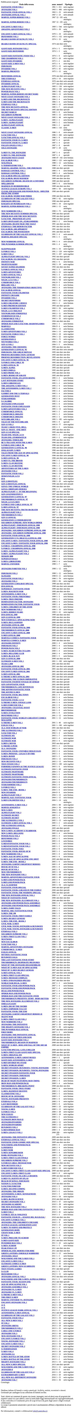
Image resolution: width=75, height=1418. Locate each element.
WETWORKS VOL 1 (10, 342)
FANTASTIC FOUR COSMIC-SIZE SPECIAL (20, 1142)
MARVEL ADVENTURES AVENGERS (17, 947)
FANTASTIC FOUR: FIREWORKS (15, 597)
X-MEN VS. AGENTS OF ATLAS (14, 1178)
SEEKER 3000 (7, 556)
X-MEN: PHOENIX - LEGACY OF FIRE (18, 754)
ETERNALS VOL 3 (9, 931)
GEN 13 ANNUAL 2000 (10, 659)
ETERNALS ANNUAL (10, 81)
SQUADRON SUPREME (11, 115)
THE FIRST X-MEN (9, 1297)
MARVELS (6, 326)
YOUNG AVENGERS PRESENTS (15, 1099)
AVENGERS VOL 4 (9, 1197)
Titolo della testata (26, 4)
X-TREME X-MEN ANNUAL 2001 (15, 677)
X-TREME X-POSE (9, 746)
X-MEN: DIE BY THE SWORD (14, 1006)
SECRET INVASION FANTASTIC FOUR (18, 1073)
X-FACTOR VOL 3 (9, 944)
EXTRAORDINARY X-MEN (13, 1375)
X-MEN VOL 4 (7, 1351)
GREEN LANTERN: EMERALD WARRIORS (20, 1253)
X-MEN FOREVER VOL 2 (12, 1168)
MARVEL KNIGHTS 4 (10, 807)
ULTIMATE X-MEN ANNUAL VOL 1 (16, 823)
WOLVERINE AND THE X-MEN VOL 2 (17, 1367)
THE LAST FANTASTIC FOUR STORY (17, 960)
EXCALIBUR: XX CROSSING (14, 259)
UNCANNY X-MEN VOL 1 (12, 27)
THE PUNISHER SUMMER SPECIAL (17, 244)
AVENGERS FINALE (10, 828)
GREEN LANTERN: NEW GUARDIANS (18, 1266)
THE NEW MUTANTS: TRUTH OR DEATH (19, 510)
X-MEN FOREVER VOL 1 (12, 705)
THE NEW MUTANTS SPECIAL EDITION (19, 110)
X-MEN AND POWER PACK (13, 880)
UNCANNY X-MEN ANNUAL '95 (15, 360)
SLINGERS (6, 576)
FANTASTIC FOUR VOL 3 (12, 579)
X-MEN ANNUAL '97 (10, 507)
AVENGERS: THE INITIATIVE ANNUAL (18, 1035)
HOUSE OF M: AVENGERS (12, 1096)
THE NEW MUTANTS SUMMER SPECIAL (19, 214)
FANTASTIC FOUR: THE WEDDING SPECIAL (21, 893)
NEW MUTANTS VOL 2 (11, 761)
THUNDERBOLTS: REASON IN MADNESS (19, 1042)
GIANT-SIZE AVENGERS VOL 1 (14, 49)
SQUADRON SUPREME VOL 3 (14, 1160)
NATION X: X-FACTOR (11, 1184)
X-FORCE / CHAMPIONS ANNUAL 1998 (18, 546)
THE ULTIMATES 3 (9, 1117)
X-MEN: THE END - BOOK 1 (13, 790)
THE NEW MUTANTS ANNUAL (14, 107)
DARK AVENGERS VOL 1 (12, 1155)
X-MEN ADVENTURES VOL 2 (14, 331)
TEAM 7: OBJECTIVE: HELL (14, 427)
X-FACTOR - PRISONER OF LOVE (16, 219)
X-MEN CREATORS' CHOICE (14, 303)
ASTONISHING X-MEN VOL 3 (14, 805)
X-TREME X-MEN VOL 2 (12, 1295)
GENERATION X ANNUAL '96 (14, 448)
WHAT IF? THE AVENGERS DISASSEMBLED (20, 965)
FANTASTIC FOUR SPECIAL (13, 888)
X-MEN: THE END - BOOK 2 (13, 862)
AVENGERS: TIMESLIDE (12, 440)
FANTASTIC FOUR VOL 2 (12, 474)
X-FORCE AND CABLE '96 (12, 445)
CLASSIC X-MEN (8, 128)
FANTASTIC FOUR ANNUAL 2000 (15, 628)
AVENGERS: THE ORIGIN (12, 1191)
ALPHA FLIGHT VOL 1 (11, 86)
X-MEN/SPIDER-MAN (10, 1130)
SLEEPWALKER (8, 249)
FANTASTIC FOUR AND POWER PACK (18, 986)
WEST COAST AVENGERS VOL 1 (15, 97)
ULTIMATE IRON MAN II (12, 1119)
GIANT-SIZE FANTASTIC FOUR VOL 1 (18, 56)
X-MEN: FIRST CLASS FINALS (14, 1158)
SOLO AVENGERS (9, 148)
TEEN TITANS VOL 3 (10, 764)
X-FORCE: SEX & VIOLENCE (14, 1215)
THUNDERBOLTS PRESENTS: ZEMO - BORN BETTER (25, 999)
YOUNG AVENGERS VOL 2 (13, 1341)
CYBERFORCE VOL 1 (10, 282)
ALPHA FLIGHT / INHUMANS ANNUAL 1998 (20, 525)
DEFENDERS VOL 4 (9, 1274)
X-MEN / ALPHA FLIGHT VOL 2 (15, 551)
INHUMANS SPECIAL (10, 201)
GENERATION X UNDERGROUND (16, 520)
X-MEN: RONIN (8, 756)
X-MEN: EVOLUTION (10, 713)
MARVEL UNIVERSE (10, 564)
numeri (60, 4)
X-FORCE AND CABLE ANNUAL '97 (16, 505)
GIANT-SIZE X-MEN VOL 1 (13, 64)
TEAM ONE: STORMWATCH (13, 437)
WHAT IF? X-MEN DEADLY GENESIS (17, 970)
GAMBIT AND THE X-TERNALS (15, 393)
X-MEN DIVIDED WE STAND (13, 1063)
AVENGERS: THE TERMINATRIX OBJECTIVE (21, 288)
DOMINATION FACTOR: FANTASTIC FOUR (20, 604)
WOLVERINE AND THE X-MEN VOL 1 (17, 1259)
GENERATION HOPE (10, 1230)
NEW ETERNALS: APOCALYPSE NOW (18, 620)
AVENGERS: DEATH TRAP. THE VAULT (18, 224)
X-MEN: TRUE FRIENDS (12, 599)
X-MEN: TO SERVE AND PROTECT (16, 1228)
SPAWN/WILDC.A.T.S (10, 476)
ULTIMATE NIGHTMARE (12, 772)
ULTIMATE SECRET (10, 815)
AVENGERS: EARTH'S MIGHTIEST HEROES (20, 864)
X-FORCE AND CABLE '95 (12, 362)
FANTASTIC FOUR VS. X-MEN (14, 140)
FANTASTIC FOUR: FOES (12, 849)
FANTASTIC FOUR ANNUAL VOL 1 (16, 12)
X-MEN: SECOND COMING (13, 1189)
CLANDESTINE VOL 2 (11, 1094)
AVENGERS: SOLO (9, 1256)
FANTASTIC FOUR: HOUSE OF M (15, 851)
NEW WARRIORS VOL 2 (11, 609)
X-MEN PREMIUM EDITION (13, 306)
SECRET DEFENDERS (11, 300)
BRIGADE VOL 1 (8, 285)
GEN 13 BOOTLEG (9, 481)
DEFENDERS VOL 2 (9, 715)
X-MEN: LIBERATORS (11, 561)
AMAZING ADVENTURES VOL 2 (15, 29)
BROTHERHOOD (8, 710)
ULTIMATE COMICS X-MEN (13, 1264)
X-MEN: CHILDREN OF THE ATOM (16, 607)
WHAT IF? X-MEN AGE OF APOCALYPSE (19, 968)
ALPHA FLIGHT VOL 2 (11, 512)
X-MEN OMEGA (8, 370)
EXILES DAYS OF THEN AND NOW (16, 1037)
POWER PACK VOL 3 (10, 836)
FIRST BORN (7, 1032)
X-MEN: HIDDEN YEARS (12, 612)
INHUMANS (6, 66)
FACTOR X (6, 391)
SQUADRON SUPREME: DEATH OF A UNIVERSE (22, 181)
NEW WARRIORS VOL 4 (11, 1022)
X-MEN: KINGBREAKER (12, 1153)
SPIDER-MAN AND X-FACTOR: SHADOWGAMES (22, 324)
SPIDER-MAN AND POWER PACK (16, 993)
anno (54, 4)
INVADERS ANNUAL (10, 84)
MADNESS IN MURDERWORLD (15, 186)
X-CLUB (4, 1271)
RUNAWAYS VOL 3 (9, 1127)
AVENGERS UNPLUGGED (12, 404)
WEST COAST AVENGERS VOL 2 (15, 117)
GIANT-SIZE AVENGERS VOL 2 (14, 1040)
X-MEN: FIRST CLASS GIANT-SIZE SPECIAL (21, 1052)
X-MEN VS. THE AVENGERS (13, 153)
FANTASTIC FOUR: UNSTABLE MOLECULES (21, 751)
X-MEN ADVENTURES (11, 272)
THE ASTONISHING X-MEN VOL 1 (16, 388)
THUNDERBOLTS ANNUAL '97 (14, 499)
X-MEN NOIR (7, 1150)
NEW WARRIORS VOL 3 (11, 854)
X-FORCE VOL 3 (8, 1112)
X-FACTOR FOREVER (11, 1186)
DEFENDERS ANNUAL (11, 76)
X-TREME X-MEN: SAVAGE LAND (16, 702)
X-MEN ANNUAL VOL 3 (11, 973)
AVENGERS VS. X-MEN (11, 1289)
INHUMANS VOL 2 (9, 573)
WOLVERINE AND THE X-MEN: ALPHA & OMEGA (23, 1279)
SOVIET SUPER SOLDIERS (13, 267)
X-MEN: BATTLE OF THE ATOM (15, 1357)
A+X (3, 1305)
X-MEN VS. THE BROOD (12, 461)
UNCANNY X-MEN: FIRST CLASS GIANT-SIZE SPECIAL (25, 1171)
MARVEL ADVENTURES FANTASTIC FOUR (20, 877)
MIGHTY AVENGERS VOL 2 (13, 1362)
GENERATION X (8, 339)
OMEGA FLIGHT (8, 1004)
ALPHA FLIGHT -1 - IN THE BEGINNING (19, 492)
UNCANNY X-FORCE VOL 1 (13, 1220)
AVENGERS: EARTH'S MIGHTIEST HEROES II (21, 1014)
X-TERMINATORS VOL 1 (12, 165)
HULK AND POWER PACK (12, 991)
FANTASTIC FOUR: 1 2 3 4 (12, 700)
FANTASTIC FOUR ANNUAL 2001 (15, 669)
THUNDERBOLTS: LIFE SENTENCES (17, 687)
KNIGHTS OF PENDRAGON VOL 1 (16, 204)
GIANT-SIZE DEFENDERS (12, 51)
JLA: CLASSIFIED (9, 885)
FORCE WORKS (8, 337)
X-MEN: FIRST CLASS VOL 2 (13, 1019)
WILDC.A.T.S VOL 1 (9, 280)
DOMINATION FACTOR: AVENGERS (17, 602)
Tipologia (68, 4)
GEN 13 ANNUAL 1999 (10, 617)
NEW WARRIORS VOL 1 (11, 211)
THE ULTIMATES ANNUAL (13, 826)
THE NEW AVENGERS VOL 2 (13, 1207)
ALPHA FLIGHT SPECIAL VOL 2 (15, 257)
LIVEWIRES (6, 841)
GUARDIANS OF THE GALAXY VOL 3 (17, 1315)
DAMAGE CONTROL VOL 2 (13, 173)
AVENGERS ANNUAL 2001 (12, 666)
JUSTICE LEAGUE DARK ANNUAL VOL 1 (19, 1310)
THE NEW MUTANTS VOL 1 (13, 89)
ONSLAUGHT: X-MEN (11, 450)
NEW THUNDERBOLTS (11, 872)
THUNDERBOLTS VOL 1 (11, 515)
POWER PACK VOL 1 (10, 92)
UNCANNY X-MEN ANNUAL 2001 (15, 671)
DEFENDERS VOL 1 (9, 37)
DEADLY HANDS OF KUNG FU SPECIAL (19, 44)
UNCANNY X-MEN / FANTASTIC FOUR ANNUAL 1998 (24, 541)
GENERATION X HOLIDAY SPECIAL (17, 584)
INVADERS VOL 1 (9, 69)
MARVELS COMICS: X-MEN (13, 640)
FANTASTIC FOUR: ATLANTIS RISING (18, 378)
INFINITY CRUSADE (10, 295)
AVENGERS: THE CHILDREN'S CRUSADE (19, 1222)
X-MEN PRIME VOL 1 (10, 373)
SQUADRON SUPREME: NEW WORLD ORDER (21, 523)
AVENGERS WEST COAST (12, 158)
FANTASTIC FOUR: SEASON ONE (16, 1282)
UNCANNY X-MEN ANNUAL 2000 (15, 633)
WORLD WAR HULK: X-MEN (14, 983)
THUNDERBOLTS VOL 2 (11, 1328)
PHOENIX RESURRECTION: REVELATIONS (20, 357)
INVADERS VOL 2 (9, 298)
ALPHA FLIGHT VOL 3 (11, 795)
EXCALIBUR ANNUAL (11, 290)
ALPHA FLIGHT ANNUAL (12, 125)
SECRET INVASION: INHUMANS (15, 1076)
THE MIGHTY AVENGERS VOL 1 (15, 1027)
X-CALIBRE (6, 401)
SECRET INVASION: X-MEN (13, 1078)
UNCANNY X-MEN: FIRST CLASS (15, 1173)
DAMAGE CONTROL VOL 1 (13, 171)
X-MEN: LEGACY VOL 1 (11, 1132)
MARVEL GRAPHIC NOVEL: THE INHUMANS (21, 168)
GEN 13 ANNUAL (8, 517)
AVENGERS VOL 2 (9, 471)
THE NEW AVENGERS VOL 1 (13, 875)
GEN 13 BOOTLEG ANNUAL (13, 484)
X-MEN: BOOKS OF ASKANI (13, 375)
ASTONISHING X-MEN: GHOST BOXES (18, 1058)
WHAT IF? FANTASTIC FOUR (14, 898)
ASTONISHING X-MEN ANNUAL (15, 1313)
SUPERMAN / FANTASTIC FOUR (15, 589)
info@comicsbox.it (40, 1411)
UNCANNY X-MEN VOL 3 (12, 1344)
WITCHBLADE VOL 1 (10, 419)
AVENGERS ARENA (9, 1326)
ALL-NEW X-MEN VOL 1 (12, 1320)
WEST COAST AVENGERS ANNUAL (16, 132)
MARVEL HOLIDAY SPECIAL (14, 237)
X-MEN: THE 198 (8, 913)
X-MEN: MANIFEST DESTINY (14, 1091)
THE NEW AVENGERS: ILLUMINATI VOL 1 (20, 900)
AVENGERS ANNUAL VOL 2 (13, 1277)
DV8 (3, 479)
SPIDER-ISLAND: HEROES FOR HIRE (17, 1251)
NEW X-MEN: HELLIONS (12, 833)
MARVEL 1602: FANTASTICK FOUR (16, 911)
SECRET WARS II (8, 112)
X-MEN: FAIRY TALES (11, 908)
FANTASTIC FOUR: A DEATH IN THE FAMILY (21, 890)
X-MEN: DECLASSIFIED (12, 622)
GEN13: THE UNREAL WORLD (14, 486)
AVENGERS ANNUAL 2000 (12, 625)
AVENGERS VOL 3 (9, 581)
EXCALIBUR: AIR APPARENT (14, 229)
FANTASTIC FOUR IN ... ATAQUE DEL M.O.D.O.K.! (23, 1217)
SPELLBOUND (7, 184)
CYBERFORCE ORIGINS (12, 414)
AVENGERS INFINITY (11, 643)
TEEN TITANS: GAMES (11, 1269)
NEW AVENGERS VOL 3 (11, 1336)
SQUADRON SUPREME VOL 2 (14, 934)
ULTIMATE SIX (8, 736)
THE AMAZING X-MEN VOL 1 (14, 386)
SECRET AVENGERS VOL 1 (13, 1202)
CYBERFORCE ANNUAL (12, 412)
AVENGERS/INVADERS (11, 1122)
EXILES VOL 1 (7, 725)
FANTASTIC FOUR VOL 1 (12, 7)
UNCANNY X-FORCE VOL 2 (13, 1339)
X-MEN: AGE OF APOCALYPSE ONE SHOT (20, 859)
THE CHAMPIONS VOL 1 (12, 58)
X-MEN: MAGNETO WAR (12, 591)
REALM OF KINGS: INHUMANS (15, 1181)
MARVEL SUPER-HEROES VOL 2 (15, 206)
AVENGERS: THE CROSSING (14, 347)
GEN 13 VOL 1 (7, 344)
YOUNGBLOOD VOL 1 (11, 277)
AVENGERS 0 (7, 1370)
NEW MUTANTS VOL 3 (11, 1166)
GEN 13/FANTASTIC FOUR (13, 684)
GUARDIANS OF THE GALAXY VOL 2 (17, 1107)
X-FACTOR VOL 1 (9, 135)
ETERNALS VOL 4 (9, 1101)
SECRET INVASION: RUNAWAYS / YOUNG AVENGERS (25, 1068)
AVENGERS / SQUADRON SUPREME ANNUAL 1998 (23, 530)
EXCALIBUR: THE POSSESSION (15, 232)
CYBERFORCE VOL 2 (10, 319)
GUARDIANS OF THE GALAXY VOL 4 (17, 1372)
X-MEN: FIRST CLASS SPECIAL (15, 975)
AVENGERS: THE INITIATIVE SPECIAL (18, 1137)
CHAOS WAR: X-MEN (10, 1233)
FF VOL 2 (5, 1323)
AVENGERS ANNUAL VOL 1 (13, 15)
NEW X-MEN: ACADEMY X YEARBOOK (18, 831)
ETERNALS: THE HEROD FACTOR (16, 227)
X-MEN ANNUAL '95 (10, 365)
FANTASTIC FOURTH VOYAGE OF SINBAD (20, 682)
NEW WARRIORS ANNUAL (13, 242)
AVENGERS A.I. (8, 1354)
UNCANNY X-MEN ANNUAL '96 (15, 455)
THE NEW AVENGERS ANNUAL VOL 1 (18, 895)
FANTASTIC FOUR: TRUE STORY (16, 1089)
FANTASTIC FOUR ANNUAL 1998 (15, 536)
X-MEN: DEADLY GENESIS (13, 919)
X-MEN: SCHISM (8, 1246)
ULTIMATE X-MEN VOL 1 (12, 661)
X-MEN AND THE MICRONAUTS (15, 99)
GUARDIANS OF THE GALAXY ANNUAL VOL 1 (22, 234)
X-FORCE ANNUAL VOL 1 (12, 269)
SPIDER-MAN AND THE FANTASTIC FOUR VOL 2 (23, 1209)
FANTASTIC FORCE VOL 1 (13, 334)
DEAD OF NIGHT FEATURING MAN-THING (20, 1081)
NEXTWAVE (6, 939)
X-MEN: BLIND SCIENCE (12, 1199)
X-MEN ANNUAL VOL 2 (11, 275)
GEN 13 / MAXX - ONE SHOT (13, 430)
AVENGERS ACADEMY (11, 1204)
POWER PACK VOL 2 (10, 648)
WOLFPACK (6, 163)
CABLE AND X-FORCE (11, 1331)
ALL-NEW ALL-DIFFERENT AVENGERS (18, 1377)
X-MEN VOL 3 (7, 1212)
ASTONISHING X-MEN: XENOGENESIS (18, 1194)
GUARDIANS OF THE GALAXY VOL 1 (17, 199)
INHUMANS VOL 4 (9, 759)
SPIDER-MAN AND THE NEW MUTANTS (19, 216)
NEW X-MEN (6, 810)
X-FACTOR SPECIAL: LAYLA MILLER (18, 1050)
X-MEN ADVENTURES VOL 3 (14, 409)
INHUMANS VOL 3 (9, 646)
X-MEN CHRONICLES (11, 383)
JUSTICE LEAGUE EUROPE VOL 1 (16, 189)
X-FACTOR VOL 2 (9, 733)
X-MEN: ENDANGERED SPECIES (15, 980)
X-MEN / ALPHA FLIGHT (12, 120)
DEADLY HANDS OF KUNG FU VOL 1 (17, 39)
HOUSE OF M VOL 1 (10, 867)
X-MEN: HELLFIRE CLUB (12, 653)
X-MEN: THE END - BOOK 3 (13, 921)
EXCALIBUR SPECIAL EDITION (15, 176)
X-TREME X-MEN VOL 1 (12, 723)
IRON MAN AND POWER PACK (15, 1083)
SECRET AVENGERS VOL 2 (13, 1346)
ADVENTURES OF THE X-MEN (14, 468)
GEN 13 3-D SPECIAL (10, 432)
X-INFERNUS (7, 1147)
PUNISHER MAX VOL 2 (11, 1243)
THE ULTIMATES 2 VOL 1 (12, 820)
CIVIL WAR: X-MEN (10, 924)
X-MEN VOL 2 (7, 254)
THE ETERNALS (8, 79)
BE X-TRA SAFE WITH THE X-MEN (16, 443)
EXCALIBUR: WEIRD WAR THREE (16, 196)
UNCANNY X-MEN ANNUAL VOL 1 (16, 34)
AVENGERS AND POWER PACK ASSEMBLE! (20, 903)
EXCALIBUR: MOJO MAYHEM (14, 178)
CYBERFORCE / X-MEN (11, 949)
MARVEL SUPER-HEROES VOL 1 (15, 17)
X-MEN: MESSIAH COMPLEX (14, 978)
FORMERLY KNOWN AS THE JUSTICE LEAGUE (22, 767)
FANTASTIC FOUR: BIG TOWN (14, 695)
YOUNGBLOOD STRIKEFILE (14, 313)
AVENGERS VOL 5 (9, 1333)
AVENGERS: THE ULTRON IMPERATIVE (19, 679)
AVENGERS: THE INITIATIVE (14, 1024)
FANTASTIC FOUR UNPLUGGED (15, 406)
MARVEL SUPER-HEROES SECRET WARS (19, 94)
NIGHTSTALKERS (9, 264)
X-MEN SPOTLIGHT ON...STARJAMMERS (19, 221)
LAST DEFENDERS (9, 1104)
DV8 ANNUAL (7, 586)
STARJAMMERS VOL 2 (11, 785)
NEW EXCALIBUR (9, 942)
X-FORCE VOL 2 (8, 787)
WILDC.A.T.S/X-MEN (10, 502)
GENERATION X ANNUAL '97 (14, 497)
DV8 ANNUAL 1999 (9, 615)
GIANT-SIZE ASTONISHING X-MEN (16, 1060)
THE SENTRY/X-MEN (10, 692)
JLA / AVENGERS (8, 749)
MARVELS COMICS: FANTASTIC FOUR (18, 638)
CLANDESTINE (8, 329)
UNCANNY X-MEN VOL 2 (12, 1261)
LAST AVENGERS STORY (12, 381)
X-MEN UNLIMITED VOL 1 (13, 308)
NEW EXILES (7, 1114)
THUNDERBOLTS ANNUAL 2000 (15, 630)
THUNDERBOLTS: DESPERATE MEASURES (20, 962)
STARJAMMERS (8, 399)
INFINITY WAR (8, 262)
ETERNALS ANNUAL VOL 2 (13, 1140)
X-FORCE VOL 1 (8, 251)
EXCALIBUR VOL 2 (9, 697)
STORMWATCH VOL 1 (11, 316)
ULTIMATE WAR (8, 738)
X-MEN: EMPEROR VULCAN (14, 1009)
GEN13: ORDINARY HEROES (14, 489)
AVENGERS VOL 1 (9, 10)
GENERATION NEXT (10, 396)
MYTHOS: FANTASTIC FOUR (14, 955)
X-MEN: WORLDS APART (12, 1065)
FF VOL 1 (5, 1235)
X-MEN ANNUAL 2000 (10, 635)
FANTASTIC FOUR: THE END (14, 1011)
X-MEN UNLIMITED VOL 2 (13, 800)
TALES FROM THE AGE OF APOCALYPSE (19, 453)
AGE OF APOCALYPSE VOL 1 (14, 1284)
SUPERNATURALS (9, 559)
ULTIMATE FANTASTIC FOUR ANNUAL (18, 777)
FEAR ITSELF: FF (9, 1248)
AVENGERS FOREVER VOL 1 (14, 569)
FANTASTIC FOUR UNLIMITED (15, 293)
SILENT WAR (7, 1017)
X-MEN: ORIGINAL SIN (11, 1055)
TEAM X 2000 (7, 664)
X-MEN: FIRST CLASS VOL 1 (13, 937)
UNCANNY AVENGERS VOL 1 (14, 1302)
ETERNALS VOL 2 (9, 104)
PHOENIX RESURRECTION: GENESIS (18, 355)
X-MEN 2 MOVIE (8, 743)
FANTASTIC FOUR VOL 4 (12, 1318)
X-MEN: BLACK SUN (10, 656)
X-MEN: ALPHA (8, 368)
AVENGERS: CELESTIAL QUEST (15, 708)
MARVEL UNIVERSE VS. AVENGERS (17, 1300)
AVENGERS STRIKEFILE (12, 321)
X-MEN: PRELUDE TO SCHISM (15, 1238)
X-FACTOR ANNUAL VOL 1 (13, 138)
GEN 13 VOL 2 (7, 424)
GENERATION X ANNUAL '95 (14, 350)
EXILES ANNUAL (8, 952)
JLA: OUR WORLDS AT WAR (13, 728)
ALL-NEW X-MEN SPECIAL (13, 1364)
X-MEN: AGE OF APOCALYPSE (15, 857)
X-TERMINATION (9, 1349)
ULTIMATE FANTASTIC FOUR (14, 769)
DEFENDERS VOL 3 (9, 838)
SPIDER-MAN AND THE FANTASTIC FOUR (20, 996)
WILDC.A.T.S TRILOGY (11, 311)
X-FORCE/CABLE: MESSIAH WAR (16, 1163)
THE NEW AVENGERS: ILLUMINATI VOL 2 (20, 1001)
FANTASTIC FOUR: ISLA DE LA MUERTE (19, 1176)
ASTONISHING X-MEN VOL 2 (14, 594)
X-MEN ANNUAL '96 (10, 458)
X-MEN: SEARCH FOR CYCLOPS (15, 651)
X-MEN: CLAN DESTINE (12, 463)
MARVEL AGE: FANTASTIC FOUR (16, 798)
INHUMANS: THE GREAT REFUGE (16, 352)
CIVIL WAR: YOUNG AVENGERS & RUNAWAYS (22, 926)
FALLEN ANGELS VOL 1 (12, 145)
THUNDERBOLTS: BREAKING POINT (17, 1086)
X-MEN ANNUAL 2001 (10, 674)
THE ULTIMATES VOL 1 (11, 730)
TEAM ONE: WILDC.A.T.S (12, 435)
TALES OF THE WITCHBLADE (14, 422)
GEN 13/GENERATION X (12, 494)
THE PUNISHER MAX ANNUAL (15, 1030)
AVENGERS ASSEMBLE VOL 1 (14, 1287)
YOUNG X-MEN (8, 1109)
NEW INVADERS (8, 792)
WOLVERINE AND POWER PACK (15, 1145)
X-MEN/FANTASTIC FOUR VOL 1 (15, 844)
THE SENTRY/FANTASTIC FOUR (15, 690)
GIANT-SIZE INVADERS (11, 61)
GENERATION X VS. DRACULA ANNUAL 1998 (21, 538)
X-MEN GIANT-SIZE (10, 1240)
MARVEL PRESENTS (10, 71)
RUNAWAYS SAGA (9, 957)
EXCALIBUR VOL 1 (9, 160)
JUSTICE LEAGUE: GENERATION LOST (19, 1225)
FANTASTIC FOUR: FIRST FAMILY (16, 916)
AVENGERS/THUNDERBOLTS (14, 779)
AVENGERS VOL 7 (9, 1380)
